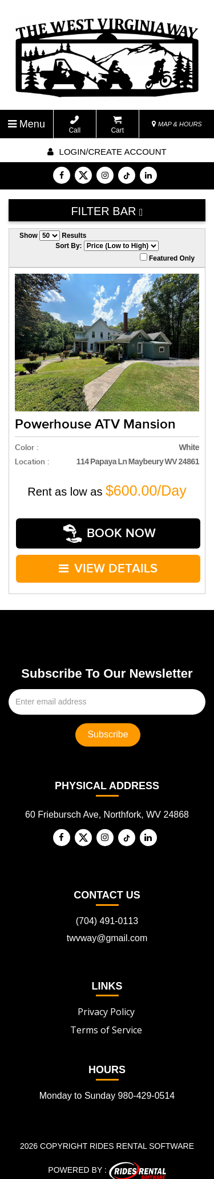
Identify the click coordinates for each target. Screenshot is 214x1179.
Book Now (110, 531)
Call (74, 125)
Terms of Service (106, 1021)
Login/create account (106, 151)
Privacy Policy (106, 1003)
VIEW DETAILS (108, 562)
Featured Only (167, 257)
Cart (117, 125)
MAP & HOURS (177, 124)
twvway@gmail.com (107, 929)
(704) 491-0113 (107, 912)
